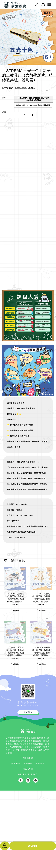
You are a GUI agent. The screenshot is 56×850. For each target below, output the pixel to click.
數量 (4, 112)
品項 (4, 97)
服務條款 (28, 764)
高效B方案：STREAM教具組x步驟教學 (33, 105)
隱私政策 (15, 764)
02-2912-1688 (28, 705)
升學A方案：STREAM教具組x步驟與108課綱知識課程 (33, 99)
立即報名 (28, 712)
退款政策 (40, 764)
